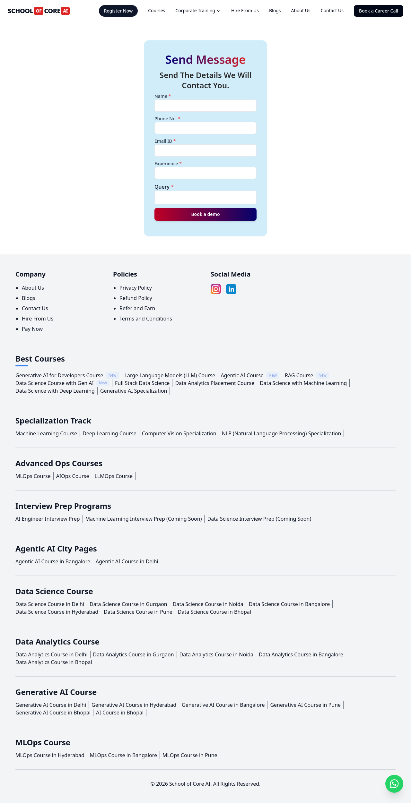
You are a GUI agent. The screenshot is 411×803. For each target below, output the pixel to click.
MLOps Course (33, 476)
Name (162, 96)
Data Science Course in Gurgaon (128, 604)
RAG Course (299, 375)
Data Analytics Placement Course (214, 383)
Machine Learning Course (46, 433)
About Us (300, 10)
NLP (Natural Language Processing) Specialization (281, 433)
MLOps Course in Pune (189, 755)
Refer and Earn (137, 308)
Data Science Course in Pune (138, 611)
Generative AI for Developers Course (59, 375)
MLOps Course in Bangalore (123, 755)
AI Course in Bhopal (120, 712)
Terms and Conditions (145, 318)
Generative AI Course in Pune (305, 704)
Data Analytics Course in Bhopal (53, 662)
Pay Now (32, 328)
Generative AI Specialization (133, 390)
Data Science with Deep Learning (55, 390)
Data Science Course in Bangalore (289, 604)
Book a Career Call (378, 11)
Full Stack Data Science (142, 383)
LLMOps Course (114, 476)
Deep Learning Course (109, 433)
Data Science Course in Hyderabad (56, 611)
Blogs (275, 10)
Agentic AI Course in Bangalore (52, 561)
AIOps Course (72, 476)
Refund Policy (135, 298)
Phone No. (167, 118)
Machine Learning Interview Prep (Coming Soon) (143, 518)
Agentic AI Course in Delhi (127, 561)
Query (164, 186)
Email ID (165, 141)
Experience (168, 163)
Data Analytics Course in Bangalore (301, 654)
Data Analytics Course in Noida (216, 654)
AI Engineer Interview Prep (47, 518)
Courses (156, 10)
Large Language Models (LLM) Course (170, 375)
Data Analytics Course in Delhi (51, 654)
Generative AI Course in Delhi (50, 704)
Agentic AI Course (242, 375)
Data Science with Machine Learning (303, 383)
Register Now (118, 11)
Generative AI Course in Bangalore (223, 704)
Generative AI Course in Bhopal (53, 712)
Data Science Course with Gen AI (54, 383)
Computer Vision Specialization (179, 433)
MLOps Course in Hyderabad (49, 755)
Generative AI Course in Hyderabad (134, 704)
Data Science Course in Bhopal (214, 611)
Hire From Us (245, 10)
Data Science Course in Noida (208, 604)
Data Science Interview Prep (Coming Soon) (259, 518)
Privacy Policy (135, 287)
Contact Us (332, 10)
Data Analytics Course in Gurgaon (133, 654)
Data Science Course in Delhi (49, 604)
